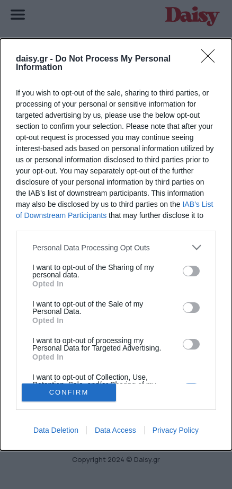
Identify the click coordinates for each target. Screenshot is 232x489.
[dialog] (116, 244)
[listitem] (116, 247)
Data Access (115, 430)
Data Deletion (55, 430)
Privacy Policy (176, 430)
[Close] (211, 59)
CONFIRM (69, 392)
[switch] (191, 271)
